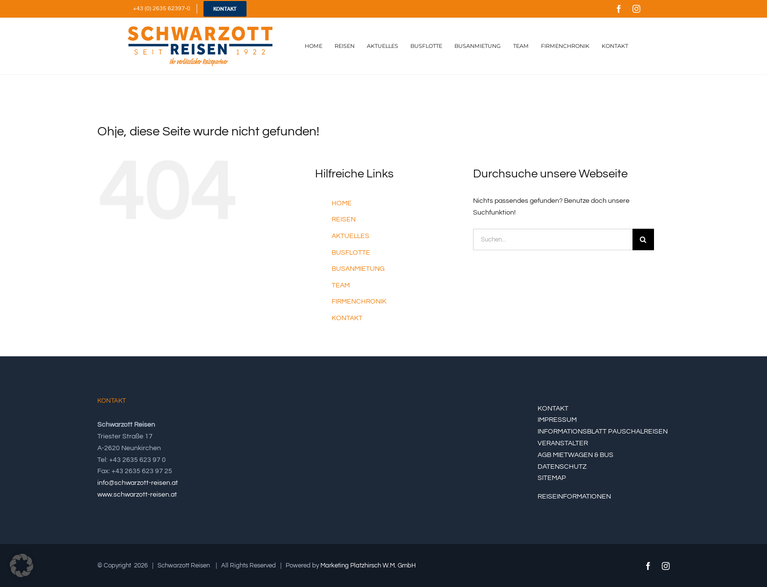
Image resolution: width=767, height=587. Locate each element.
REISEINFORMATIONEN (574, 496)
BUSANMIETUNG (358, 268)
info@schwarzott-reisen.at (137, 482)
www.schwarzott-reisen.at (137, 494)
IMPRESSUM (557, 419)
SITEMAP (552, 478)
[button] (21, 565)
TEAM (341, 285)
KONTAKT (347, 318)
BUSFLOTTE (351, 252)
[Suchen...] (552, 239)
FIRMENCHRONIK (359, 301)
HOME (342, 203)
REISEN (344, 219)
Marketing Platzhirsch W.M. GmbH (368, 565)
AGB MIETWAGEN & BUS (575, 455)
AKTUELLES (350, 236)
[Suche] (643, 239)
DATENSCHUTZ (562, 466)
